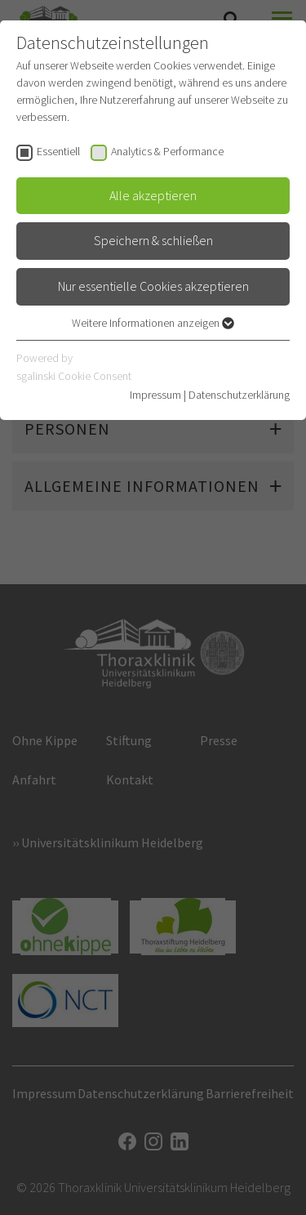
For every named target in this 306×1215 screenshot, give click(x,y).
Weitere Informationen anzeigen (153, 322)
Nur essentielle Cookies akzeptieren (153, 286)
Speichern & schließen (153, 240)
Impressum (155, 394)
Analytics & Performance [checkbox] (167, 151)
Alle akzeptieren (153, 195)
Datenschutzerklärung (239, 394)
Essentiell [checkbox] (58, 151)
